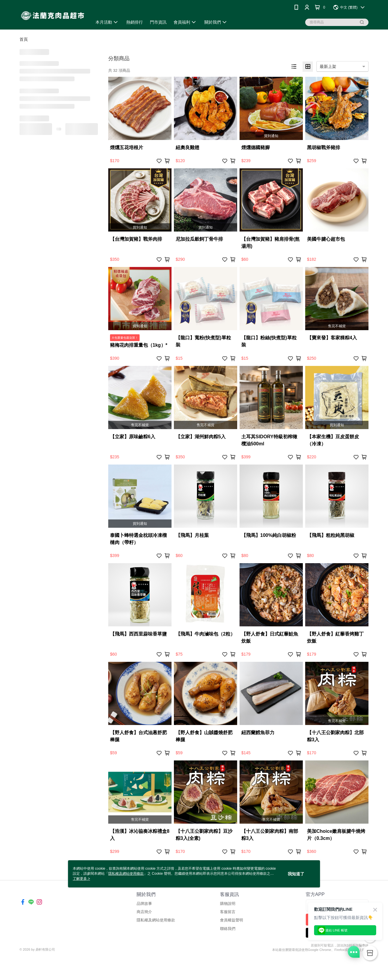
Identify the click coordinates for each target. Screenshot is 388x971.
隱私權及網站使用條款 (156, 920)
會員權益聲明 (231, 920)
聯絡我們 (227, 928)
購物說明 (227, 903)
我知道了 (296, 873)
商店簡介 (144, 912)
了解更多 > (81, 878)
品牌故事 (144, 903)
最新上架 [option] (328, 66)
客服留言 (227, 912)
